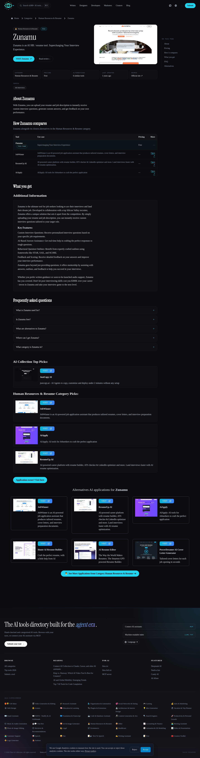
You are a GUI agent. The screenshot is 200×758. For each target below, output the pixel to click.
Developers (95, 5)
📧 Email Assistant (11, 716)
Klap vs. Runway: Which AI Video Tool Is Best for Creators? (73, 674)
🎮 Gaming (147, 704)
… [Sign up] (182, 5)
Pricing (167, 48)
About (166, 44)
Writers (73, 5)
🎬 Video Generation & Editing (43, 704)
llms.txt (105, 666)
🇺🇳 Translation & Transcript (70, 716)
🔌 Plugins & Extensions (97, 708)
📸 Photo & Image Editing (14, 728)
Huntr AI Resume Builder (50, 549)
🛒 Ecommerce (93, 728)
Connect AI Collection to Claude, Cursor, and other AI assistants (74, 667)
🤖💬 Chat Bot (38, 724)
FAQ (166, 62)
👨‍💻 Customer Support (12, 736)
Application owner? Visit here (30, 480)
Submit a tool (9, 674)
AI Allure (154, 678)
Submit (190, 5)
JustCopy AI (46, 377)
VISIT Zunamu (24, 58)
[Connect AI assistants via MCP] (159, 627)
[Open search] (34, 6)
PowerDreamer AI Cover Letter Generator (171, 551)
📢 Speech (36, 736)
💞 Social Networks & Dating (127, 704)
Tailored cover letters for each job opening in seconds (173, 560)
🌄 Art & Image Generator (70, 724)
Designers (83, 5)
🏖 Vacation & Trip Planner (181, 708)
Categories (26, 18)
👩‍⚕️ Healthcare (121, 728)
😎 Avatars (36, 708)
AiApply (18, 173)
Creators (119, 5)
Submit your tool (15, 644)
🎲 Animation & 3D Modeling (154, 728)
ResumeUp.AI (21, 163)
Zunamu (19, 143)
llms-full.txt (107, 670)
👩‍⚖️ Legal (63, 728)
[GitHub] (170, 5)
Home (15, 18)
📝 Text (146, 736)
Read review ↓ (44, 59)
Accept (145, 750)
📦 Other (119, 724)
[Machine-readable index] (159, 635)
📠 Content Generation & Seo (127, 716)
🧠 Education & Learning (69, 708)
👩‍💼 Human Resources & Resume (100, 724)
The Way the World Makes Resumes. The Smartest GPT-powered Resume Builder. (112, 558)
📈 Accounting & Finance (152, 724)
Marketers (108, 5)
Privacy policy (90, 751)
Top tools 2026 (10, 670)
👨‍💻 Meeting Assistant (179, 724)
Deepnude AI (156, 666)
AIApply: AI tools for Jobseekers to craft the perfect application (68, 441)
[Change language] (175, 5)
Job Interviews (20, 88)
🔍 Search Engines (150, 716)
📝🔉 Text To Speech (96, 736)
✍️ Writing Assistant (123, 736)
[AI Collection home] (9, 5)
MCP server (107, 674)
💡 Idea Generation (150, 708)
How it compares (171, 53)
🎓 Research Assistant (68, 704)
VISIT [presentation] (47, 371)
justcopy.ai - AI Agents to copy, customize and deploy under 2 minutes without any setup (79, 383)
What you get (169, 57)
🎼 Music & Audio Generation (15, 724)
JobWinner (19, 154)
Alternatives (169, 66)
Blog (128, 5)
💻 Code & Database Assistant (99, 716)
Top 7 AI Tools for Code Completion (67, 684)
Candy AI (155, 674)
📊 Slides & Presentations (180, 728)
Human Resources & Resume (49, 18)
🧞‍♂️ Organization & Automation (99, 704)
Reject (134, 750)
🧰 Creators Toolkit (178, 736)
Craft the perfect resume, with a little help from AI (51, 557)
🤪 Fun (62, 736)
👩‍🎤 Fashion (36, 740)
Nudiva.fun (155, 670)
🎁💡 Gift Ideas (10, 704)
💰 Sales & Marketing (179, 704)
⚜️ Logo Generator (11, 740)
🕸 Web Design (10, 708)
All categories (9, 666)
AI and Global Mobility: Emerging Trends (69, 680)
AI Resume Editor (107, 549)
